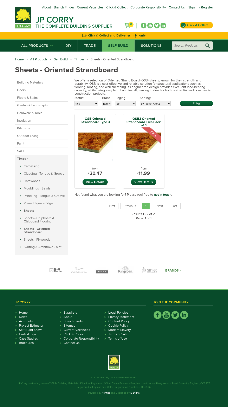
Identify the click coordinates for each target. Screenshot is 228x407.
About (46, 7)
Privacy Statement (121, 317)
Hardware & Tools (29, 113)
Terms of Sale (118, 334)
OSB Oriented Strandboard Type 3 (95, 120)
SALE (21, 151)
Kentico (106, 392)
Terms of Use (117, 338)
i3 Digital (135, 392)
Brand (106, 98)
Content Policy (119, 321)
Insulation (24, 121)
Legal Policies (118, 313)
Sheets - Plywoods (37, 239)
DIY (68, 45)
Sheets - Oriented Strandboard (37, 230)
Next (159, 206)
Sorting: (145, 98)
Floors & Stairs (27, 98)
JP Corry (54, 20)
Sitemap (69, 325)
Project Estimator (31, 325)
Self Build (118, 45)
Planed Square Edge (38, 203)
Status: (79, 98)
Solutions (151, 45)
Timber (79, 59)
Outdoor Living (28, 136)
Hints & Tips (27, 334)
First (112, 206)
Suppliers (70, 313)
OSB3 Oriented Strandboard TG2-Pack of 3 (143, 122)
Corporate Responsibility (148, 7)
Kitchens (23, 128)
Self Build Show (30, 330)
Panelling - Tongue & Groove (44, 196)
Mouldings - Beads (37, 188)
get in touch (162, 195)
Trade (90, 45)
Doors (21, 90)
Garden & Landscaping (33, 105)
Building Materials (30, 82)
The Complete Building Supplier (73, 26)
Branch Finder (64, 7)
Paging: (121, 98)
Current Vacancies (90, 7)
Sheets (29, 210)
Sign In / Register (200, 7)
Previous (130, 206)
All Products (37, 45)
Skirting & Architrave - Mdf (42, 247)
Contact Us (177, 7)
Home (19, 59)
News (23, 317)
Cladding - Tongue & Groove (44, 173)
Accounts (26, 321)
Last (174, 206)
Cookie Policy (118, 325)
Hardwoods (32, 181)
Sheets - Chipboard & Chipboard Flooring (39, 219)
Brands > (173, 270)
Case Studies (28, 338)
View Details (95, 182)
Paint (20, 143)
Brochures (26, 343)
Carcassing (31, 166)
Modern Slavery (119, 330)
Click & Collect (117, 7)
